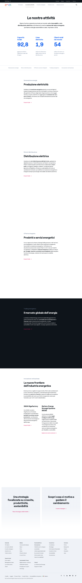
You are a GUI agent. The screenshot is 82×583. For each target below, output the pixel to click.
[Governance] (55, 555)
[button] (8, 1)
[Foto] (26, 549)
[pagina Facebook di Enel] (61, 575)
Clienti (36, 562)
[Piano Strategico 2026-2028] (21, 511)
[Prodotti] (11, 547)
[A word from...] (26, 555)
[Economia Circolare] (41, 553)
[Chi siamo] (11, 545)
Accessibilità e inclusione (35, 576)
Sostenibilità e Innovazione (38, 544)
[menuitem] (61, 575)
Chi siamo (20, 4)
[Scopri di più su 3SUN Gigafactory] (28, 428)
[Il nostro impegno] (61, 508)
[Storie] (11, 553)
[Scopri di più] (28, 262)
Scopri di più (8, 558)
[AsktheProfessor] (26, 565)
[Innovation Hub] (41, 555)
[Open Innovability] (41, 557)
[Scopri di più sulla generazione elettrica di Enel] (28, 105)
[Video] (26, 551)
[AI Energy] (26, 569)
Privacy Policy (17, 576)
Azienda (57, 1)
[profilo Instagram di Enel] (72, 575)
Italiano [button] (45, 576)
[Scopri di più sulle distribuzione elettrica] (28, 178)
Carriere (74, 1)
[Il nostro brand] (26, 553)
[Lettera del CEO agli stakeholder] (41, 551)
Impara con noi (60, 4)
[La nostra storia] (11, 565)
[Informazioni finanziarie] (55, 549)
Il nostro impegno (41, 4)
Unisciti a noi (51, 4)
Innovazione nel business (68, 67)
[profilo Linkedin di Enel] (67, 575)
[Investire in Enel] (55, 551)
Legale (11, 576)
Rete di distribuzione (26, 67)
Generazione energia (13, 67)
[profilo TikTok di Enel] (75, 575)
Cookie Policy (25, 576)
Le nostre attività (29, 5)
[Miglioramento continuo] (26, 562)
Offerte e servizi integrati (40, 67)
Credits (6, 576)
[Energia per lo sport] (26, 567)
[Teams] (70, 549)
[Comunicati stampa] (26, 545)
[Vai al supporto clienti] (41, 567)
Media (62, 1)
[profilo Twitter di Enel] (64, 575)
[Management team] (11, 562)
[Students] (70, 551)
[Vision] (11, 567)
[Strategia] (55, 547)
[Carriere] (70, 545)
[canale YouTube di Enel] (69, 575)
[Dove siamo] (11, 560)
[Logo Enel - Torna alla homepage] (8, 5)
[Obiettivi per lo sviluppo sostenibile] (41, 548)
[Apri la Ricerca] (76, 4)
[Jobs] (70, 553)
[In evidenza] (55, 545)
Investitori (68, 1)
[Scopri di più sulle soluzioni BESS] (49, 435)
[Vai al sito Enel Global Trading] (28, 331)
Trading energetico (54, 67)
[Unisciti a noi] (11, 551)
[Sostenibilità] (55, 553)
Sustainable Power (24, 560)
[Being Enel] (70, 547)
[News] (26, 547)
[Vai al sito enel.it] (41, 565)
